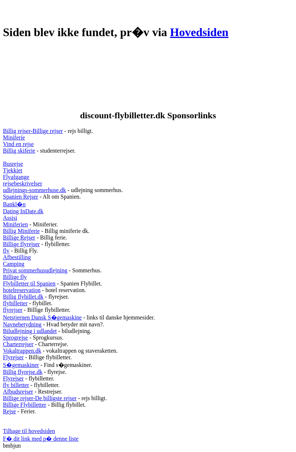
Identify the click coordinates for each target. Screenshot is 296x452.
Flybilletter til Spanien (29, 283)
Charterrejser (18, 344)
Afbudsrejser (18, 391)
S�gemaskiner (21, 365)
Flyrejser (13, 357)
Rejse (9, 411)
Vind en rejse (18, 144)
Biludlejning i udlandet (30, 331)
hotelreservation (22, 290)
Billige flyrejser (21, 244)
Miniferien (15, 224)
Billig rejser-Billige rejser (33, 131)
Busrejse (13, 164)
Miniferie (14, 137)
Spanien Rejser (20, 197)
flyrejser (12, 310)
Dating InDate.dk (23, 211)
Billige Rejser (19, 237)
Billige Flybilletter (24, 405)
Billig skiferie (19, 151)
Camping (13, 264)
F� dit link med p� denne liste (40, 439)
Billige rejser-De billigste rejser (40, 398)
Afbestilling (17, 257)
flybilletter (15, 303)
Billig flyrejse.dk (22, 372)
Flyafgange (16, 177)
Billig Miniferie (21, 231)
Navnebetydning (22, 324)
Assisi (10, 218)
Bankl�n (14, 204)
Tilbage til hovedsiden (29, 431)
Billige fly (15, 277)
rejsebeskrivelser (22, 183)
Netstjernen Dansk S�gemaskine (42, 317)
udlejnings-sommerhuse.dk (34, 190)
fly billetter (16, 385)
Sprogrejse (15, 337)
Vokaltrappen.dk (22, 351)
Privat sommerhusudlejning (35, 270)
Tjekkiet (12, 170)
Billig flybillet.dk (23, 297)
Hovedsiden (199, 32)
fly (6, 251)
